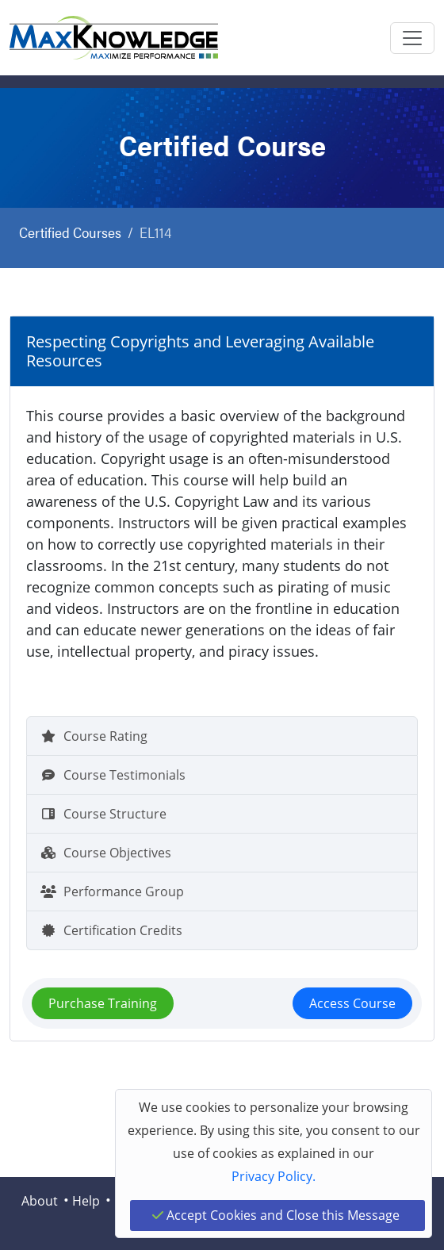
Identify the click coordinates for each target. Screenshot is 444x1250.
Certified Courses (70, 232)
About (39, 1201)
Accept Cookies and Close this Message (276, 1215)
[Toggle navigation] (412, 38)
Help (86, 1201)
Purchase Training (102, 1003)
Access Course (352, 1003)
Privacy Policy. (274, 1176)
